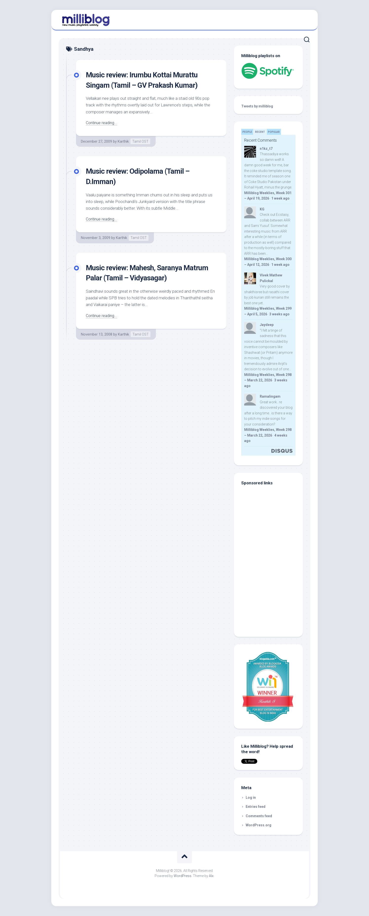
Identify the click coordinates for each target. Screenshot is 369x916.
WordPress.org (258, 825)
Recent (260, 132)
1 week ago (280, 198)
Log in (251, 797)
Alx (211, 876)
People (247, 132)
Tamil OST (140, 141)
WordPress (182, 876)
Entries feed (255, 807)
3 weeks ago (279, 314)
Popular (274, 132)
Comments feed (259, 816)
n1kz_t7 (266, 149)
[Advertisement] (272, 596)
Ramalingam (270, 396)
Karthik (123, 141)
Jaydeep (267, 325)
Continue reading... (102, 122)
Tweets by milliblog (257, 106)
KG (262, 209)
